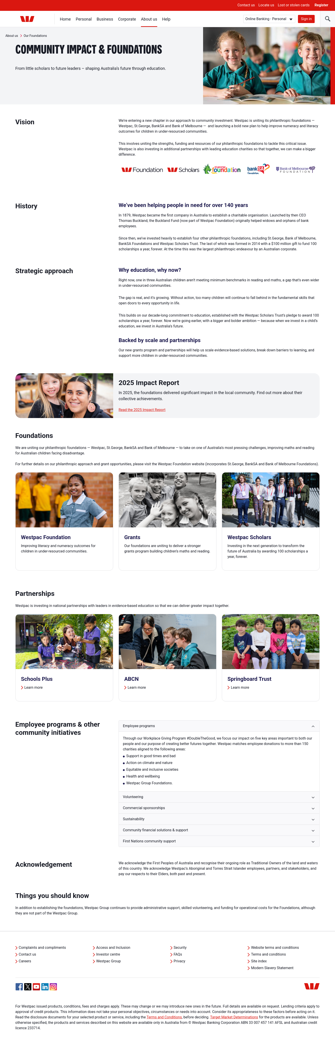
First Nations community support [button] (149, 841)
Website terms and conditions (275, 947)
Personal (84, 19)
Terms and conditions (268, 954)
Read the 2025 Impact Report (142, 410)
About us (149, 19)
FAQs (178, 954)
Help (166, 19)
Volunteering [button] (133, 797)
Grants (132, 537)
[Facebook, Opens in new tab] (19, 986)
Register (321, 5)
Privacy (179, 961)
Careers (25, 961)
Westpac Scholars (249, 537)
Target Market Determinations (234, 1017)
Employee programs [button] (139, 726)
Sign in (306, 19)
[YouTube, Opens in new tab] (36, 986)
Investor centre (108, 954)
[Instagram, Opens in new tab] (53, 989)
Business (105, 19)
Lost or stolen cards (294, 5)
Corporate (127, 19)
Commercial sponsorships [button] (144, 808)
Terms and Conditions (164, 1017)
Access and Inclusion (113, 947)
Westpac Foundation (46, 537)
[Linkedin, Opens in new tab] (45, 986)
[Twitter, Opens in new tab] (28, 986)
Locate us (266, 5)
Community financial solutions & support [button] (155, 830)
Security (180, 947)
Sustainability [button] (133, 819)
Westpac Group (108, 961)
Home (65, 19)
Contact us (246, 5)
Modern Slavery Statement (272, 968)
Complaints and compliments (42, 947)
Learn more (33, 687)
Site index (259, 961)
